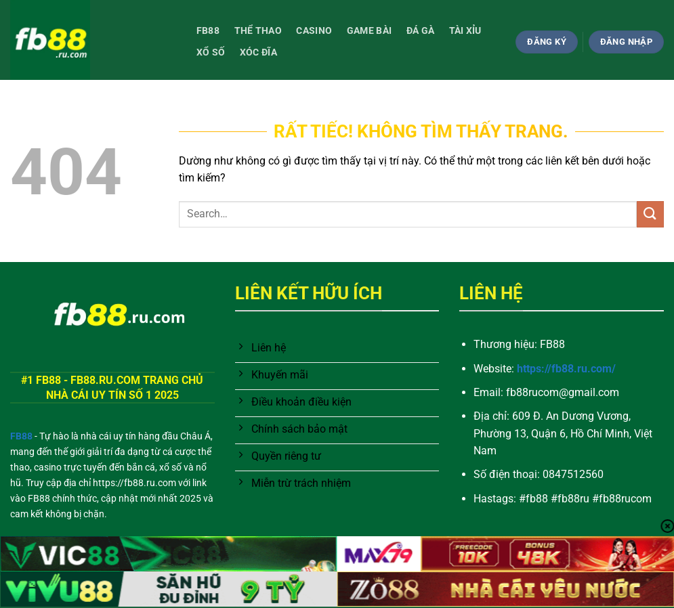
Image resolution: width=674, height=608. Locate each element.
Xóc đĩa (258, 52)
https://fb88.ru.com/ (566, 368)
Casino (314, 31)
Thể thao (258, 31)
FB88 (207, 31)
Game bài (369, 31)
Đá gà (420, 31)
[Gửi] (650, 214)
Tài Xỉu (465, 31)
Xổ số (210, 52)
